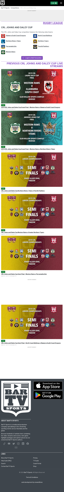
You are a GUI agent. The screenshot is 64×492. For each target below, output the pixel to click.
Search (3, 463)
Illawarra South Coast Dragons (16, 35)
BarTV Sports (5, 8)
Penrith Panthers (43, 46)
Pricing (35, 458)
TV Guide (36, 460)
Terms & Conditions (32, 477)
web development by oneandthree (32, 482)
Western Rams (10, 52)
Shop (34, 466)
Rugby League (53, 23)
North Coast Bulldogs (45, 35)
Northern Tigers (43, 41)
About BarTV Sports (7, 458)
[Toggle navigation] (61, 3)
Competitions (15, 8)
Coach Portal (37, 463)
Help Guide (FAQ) (6, 460)
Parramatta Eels (11, 46)
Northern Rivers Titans (13, 41)
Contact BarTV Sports (8, 466)
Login (54, 3)
